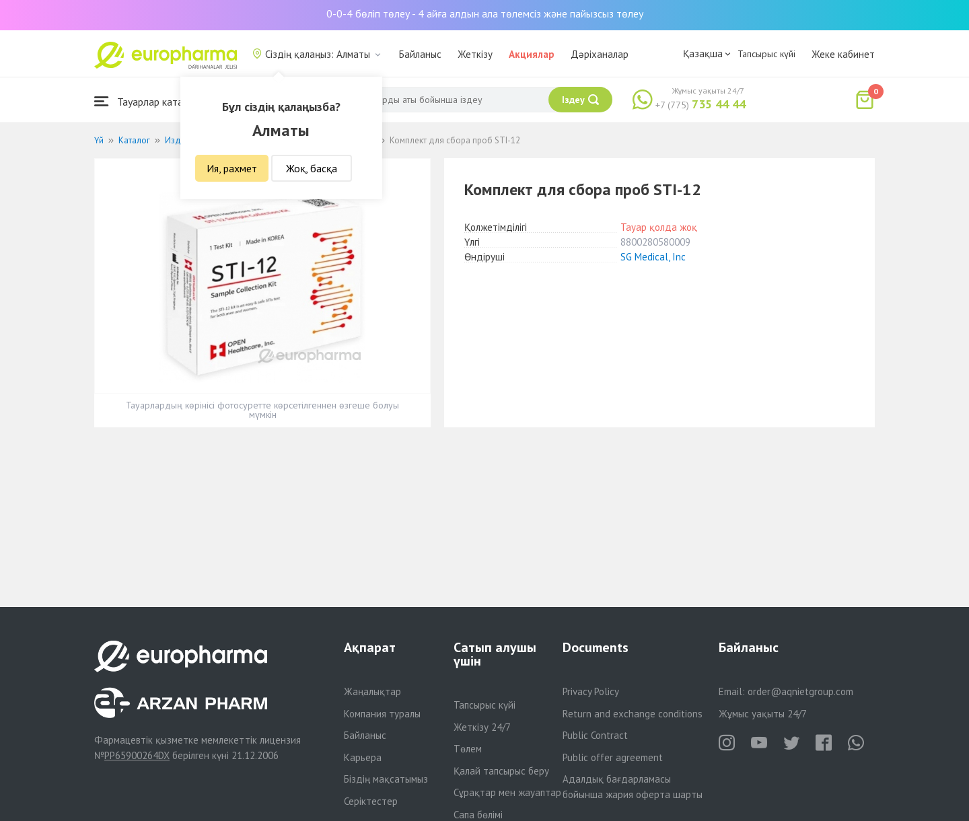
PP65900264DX (137, 755)
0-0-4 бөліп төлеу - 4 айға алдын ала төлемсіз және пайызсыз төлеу (484, 13)
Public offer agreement (613, 757)
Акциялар (531, 54)
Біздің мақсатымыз (386, 779)
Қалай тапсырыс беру (501, 770)
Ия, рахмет (232, 168)
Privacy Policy (591, 691)
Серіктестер (371, 801)
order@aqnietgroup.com (800, 691)
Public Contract (595, 735)
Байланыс (420, 54)
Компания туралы (382, 713)
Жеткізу (475, 54)
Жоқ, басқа (311, 168)
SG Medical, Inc (653, 256)
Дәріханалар (600, 54)
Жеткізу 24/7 (482, 727)
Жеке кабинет (843, 54)
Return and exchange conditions (633, 713)
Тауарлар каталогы (149, 101)
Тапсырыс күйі (766, 54)
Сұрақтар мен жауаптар (507, 792)
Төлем (468, 748)
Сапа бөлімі (478, 814)
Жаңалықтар (372, 691)
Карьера (363, 757)
